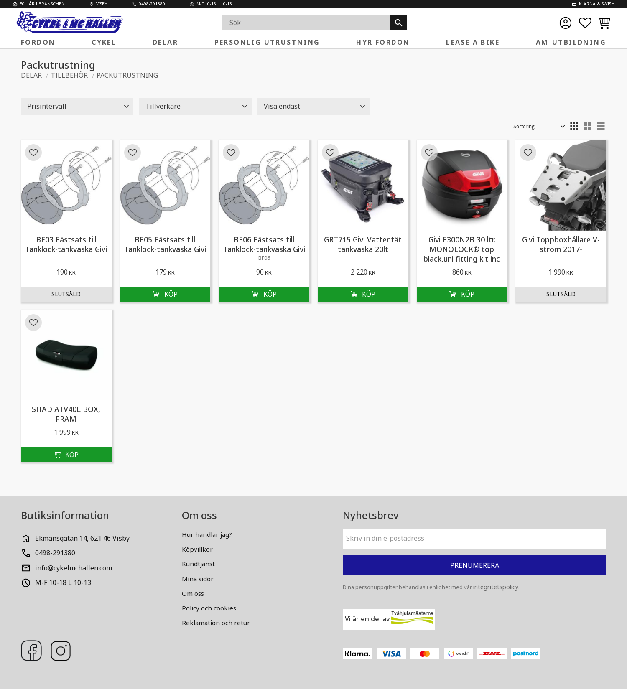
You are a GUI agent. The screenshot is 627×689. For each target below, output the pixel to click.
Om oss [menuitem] (193, 593)
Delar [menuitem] (165, 42)
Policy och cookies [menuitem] (209, 608)
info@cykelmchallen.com (73, 567)
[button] (585, 23)
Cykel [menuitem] (104, 42)
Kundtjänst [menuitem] (198, 563)
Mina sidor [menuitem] (198, 579)
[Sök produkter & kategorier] (306, 22)
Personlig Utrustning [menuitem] (267, 42)
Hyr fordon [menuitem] (383, 42)
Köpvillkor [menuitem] (197, 549)
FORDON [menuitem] (38, 42)
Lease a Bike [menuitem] (473, 42)
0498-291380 (55, 552)
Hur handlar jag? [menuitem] (207, 534)
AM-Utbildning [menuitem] (571, 42)
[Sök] (398, 22)
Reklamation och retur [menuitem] (216, 622)
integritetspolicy (495, 587)
